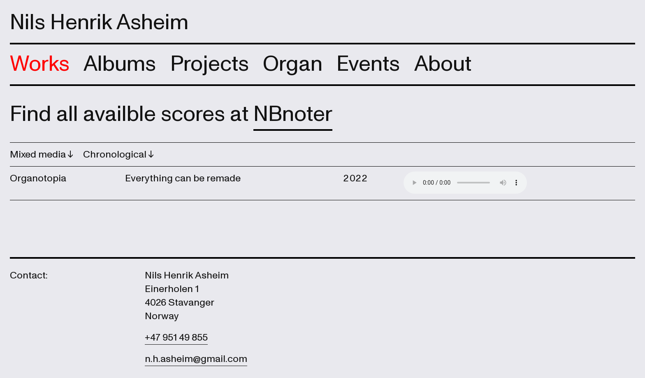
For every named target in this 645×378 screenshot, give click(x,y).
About (442, 64)
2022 (355, 178)
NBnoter (292, 114)
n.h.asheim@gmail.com (196, 359)
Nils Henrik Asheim (99, 22)
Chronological (115, 154)
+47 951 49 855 (176, 337)
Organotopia (38, 178)
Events (368, 64)
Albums (120, 64)
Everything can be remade (183, 178)
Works (40, 64)
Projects (209, 64)
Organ (292, 64)
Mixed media (39, 154)
